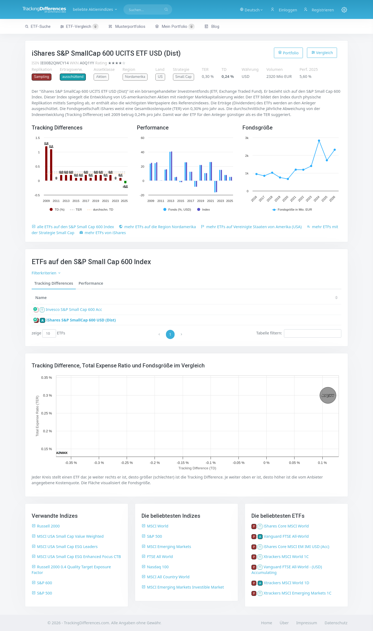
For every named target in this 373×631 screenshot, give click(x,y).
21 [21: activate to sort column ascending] (250, 297)
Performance (90, 283)
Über (284, 622)
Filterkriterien (46, 272)
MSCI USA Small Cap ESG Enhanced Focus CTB (76, 556)
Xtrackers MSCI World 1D (286, 582)
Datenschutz (336, 622)
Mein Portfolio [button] (175, 26)
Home (266, 622)
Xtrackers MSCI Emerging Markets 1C (298, 593)
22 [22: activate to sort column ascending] (233, 297)
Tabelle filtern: (299, 333)
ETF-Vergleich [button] (79, 27)
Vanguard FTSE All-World (286, 536)
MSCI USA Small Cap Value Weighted (68, 536)
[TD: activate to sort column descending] (170, 297)
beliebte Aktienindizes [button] (109, 9)
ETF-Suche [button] (38, 26)
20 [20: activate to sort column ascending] (266, 297)
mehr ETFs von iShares (102, 232)
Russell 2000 (46, 526)
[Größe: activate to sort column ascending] (150, 297)
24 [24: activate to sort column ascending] (201, 297)
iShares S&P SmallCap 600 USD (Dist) (81, 320)
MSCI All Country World (165, 576)
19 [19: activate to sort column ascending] (282, 297)
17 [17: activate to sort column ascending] (315, 297)
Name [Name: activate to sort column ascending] (41, 297)
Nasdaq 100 (155, 566)
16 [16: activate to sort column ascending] (331, 297)
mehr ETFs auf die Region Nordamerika (157, 226)
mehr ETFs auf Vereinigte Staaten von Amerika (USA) (251, 226)
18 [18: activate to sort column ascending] (298, 297)
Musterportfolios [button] (126, 26)
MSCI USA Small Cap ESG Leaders (65, 546)
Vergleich (322, 52)
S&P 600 (42, 582)
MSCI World (155, 526)
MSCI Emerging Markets (166, 546)
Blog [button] (211, 26)
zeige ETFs (48, 333)
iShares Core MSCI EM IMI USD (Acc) (296, 546)
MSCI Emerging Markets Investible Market (183, 587)
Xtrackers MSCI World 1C (286, 556)
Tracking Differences (53, 283)
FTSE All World (157, 556)
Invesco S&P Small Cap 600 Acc (74, 309)
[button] (249, 9)
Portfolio (288, 53)
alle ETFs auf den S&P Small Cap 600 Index (73, 226)
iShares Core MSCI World (286, 526)
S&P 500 (42, 593)
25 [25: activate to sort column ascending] (184, 297)
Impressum (306, 622)
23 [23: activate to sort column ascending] (217, 297)
